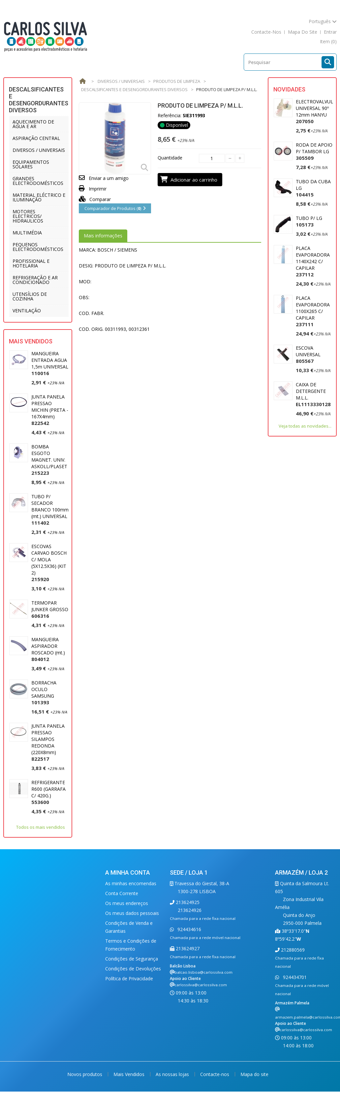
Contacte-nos (215, 1074)
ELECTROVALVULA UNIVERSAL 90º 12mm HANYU (316, 111)
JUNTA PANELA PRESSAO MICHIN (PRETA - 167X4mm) (49, 410)
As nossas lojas (173, 1074)
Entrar (330, 32)
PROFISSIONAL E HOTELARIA (31, 263)
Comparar (95, 199)
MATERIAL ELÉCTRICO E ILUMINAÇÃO (39, 197)
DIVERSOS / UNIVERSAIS (39, 150)
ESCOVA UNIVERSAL (308, 354)
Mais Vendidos (30, 341)
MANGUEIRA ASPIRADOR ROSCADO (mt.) (48, 649)
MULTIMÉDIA (27, 232)
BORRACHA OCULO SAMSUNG (43, 693)
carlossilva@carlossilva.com (200, 984)
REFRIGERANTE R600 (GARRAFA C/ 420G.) (48, 792)
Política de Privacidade (129, 978)
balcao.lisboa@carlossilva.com (203, 972)
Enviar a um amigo (109, 178)
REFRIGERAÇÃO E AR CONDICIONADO (35, 279)
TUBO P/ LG (309, 221)
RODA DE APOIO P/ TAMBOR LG (314, 151)
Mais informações (103, 235)
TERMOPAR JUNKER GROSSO (49, 609)
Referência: (169, 115)
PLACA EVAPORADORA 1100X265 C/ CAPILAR (313, 311)
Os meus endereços (126, 903)
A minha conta (127, 872)
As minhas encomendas (130, 883)
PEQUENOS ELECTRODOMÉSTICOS (38, 246)
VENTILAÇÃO (27, 310)
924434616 (188, 929)
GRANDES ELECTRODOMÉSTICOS (38, 180)
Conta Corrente (121, 893)
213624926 (189, 910)
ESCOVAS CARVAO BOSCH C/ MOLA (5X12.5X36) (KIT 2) (49, 562)
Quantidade (170, 158)
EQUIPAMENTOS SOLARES (31, 164)
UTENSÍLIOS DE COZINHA (30, 296)
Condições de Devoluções (133, 968)
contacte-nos (266, 32)
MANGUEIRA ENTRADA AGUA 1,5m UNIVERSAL (49, 363)
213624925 (187, 902)
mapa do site (302, 32)
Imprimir (98, 189)
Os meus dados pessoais (132, 913)
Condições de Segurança (131, 959)
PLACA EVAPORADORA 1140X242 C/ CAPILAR (313, 261)
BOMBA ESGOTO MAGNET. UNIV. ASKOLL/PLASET (49, 459)
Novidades (289, 89)
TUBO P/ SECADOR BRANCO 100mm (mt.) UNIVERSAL (50, 509)
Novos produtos (85, 1074)
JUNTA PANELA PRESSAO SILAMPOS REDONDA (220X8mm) (48, 742)
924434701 (294, 977)
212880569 (292, 950)
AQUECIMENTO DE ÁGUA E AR (33, 124)
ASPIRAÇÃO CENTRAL (36, 138)
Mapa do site (254, 1074)
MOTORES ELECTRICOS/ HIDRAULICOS (28, 216)
